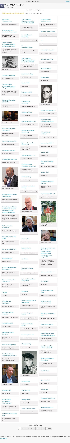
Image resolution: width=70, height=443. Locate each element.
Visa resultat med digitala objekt (33, 13)
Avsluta (67, 1)
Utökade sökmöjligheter (35, 10)
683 (43, 428)
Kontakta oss (3, 438)
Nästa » (49, 428)
